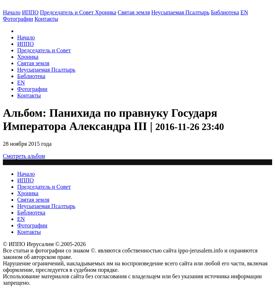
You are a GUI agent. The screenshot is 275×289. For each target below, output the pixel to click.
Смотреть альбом (24, 156)
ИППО (30, 12)
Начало (11, 12)
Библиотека (225, 12)
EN (244, 12)
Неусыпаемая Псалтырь (180, 12)
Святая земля (134, 12)
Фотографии (32, 89)
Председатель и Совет (67, 12)
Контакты (29, 95)
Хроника (105, 12)
